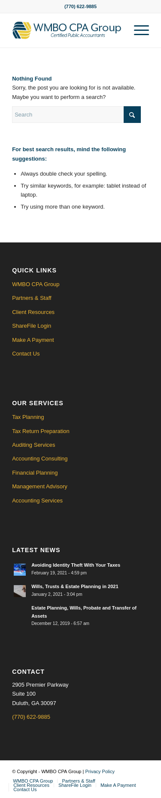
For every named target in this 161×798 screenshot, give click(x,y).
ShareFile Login (31, 326)
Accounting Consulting (39, 458)
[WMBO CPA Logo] (67, 30)
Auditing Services (33, 445)
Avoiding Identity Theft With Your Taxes (75, 565)
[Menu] (137, 30)
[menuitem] (137, 30)
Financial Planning (35, 472)
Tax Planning (28, 417)
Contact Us (25, 353)
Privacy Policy (99, 771)
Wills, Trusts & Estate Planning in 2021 (74, 586)
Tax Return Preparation (41, 431)
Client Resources (33, 312)
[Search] (76, 114)
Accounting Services (37, 500)
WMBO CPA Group (35, 284)
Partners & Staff (32, 298)
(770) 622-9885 (31, 717)
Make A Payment (33, 340)
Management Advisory (39, 486)
